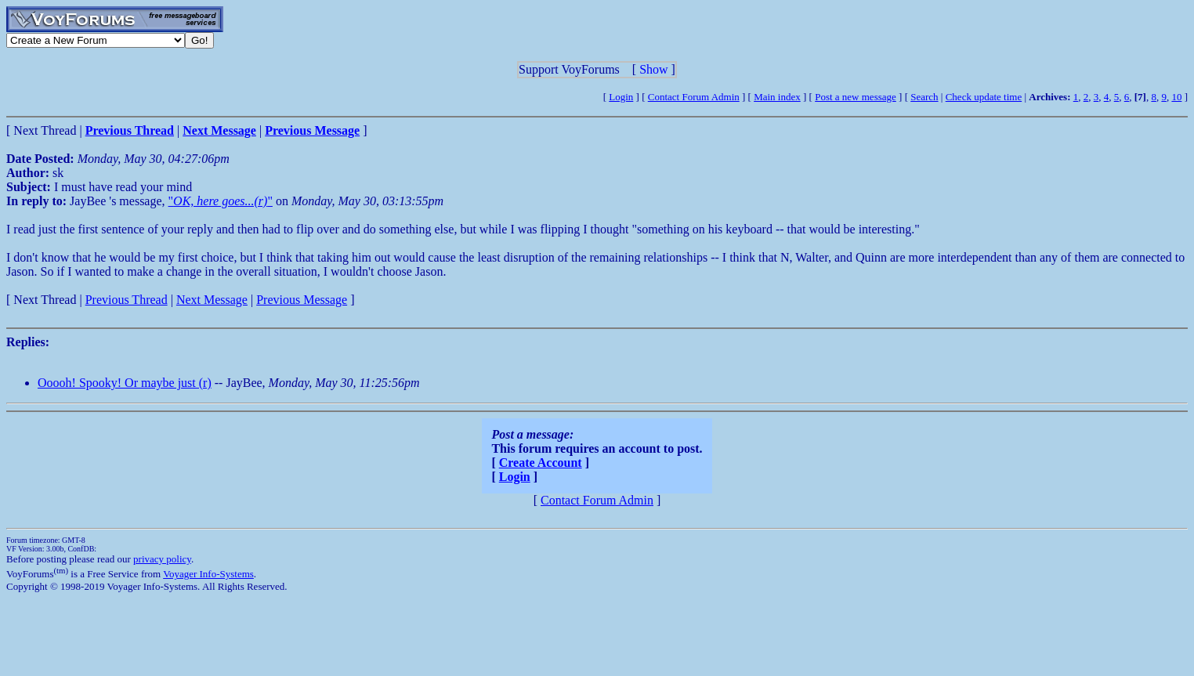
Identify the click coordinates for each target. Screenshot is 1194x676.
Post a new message (855, 97)
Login (621, 97)
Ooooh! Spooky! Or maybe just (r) (125, 382)
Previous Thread (126, 299)
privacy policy (162, 559)
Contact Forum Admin (694, 97)
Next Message (212, 299)
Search (924, 97)
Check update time (984, 97)
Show (653, 69)
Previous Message (301, 299)
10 (1176, 97)
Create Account (540, 462)
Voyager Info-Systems (208, 574)
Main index (777, 97)
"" (220, 201)
